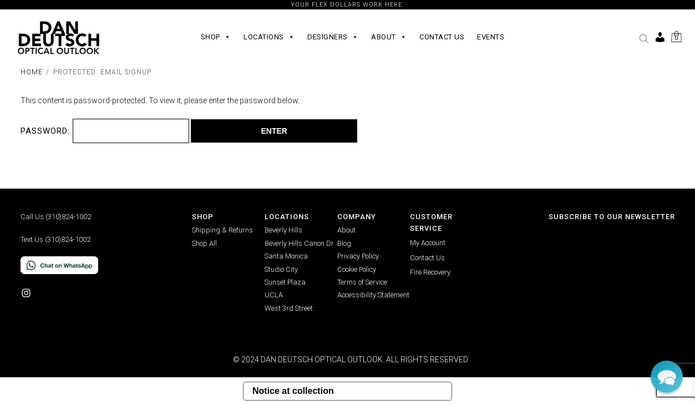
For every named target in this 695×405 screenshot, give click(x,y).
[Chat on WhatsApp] (106, 265)
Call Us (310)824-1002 (56, 216)
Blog (344, 243)
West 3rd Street (289, 308)
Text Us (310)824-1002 (55, 239)
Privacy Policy (358, 256)
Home (32, 72)
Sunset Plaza (285, 282)
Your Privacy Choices (397, 391)
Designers (332, 37)
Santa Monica (286, 256)
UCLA (274, 295)
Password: (105, 131)
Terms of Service (362, 282)
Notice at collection (293, 391)
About (389, 37)
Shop (216, 37)
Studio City (281, 269)
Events (490, 37)
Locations (269, 37)
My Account (427, 243)
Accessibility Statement (373, 295)
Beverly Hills (283, 230)
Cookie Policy (356, 269)
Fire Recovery (430, 272)
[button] (644, 38)
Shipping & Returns (222, 230)
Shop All (204, 243)
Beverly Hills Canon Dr (299, 243)
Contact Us (441, 37)
